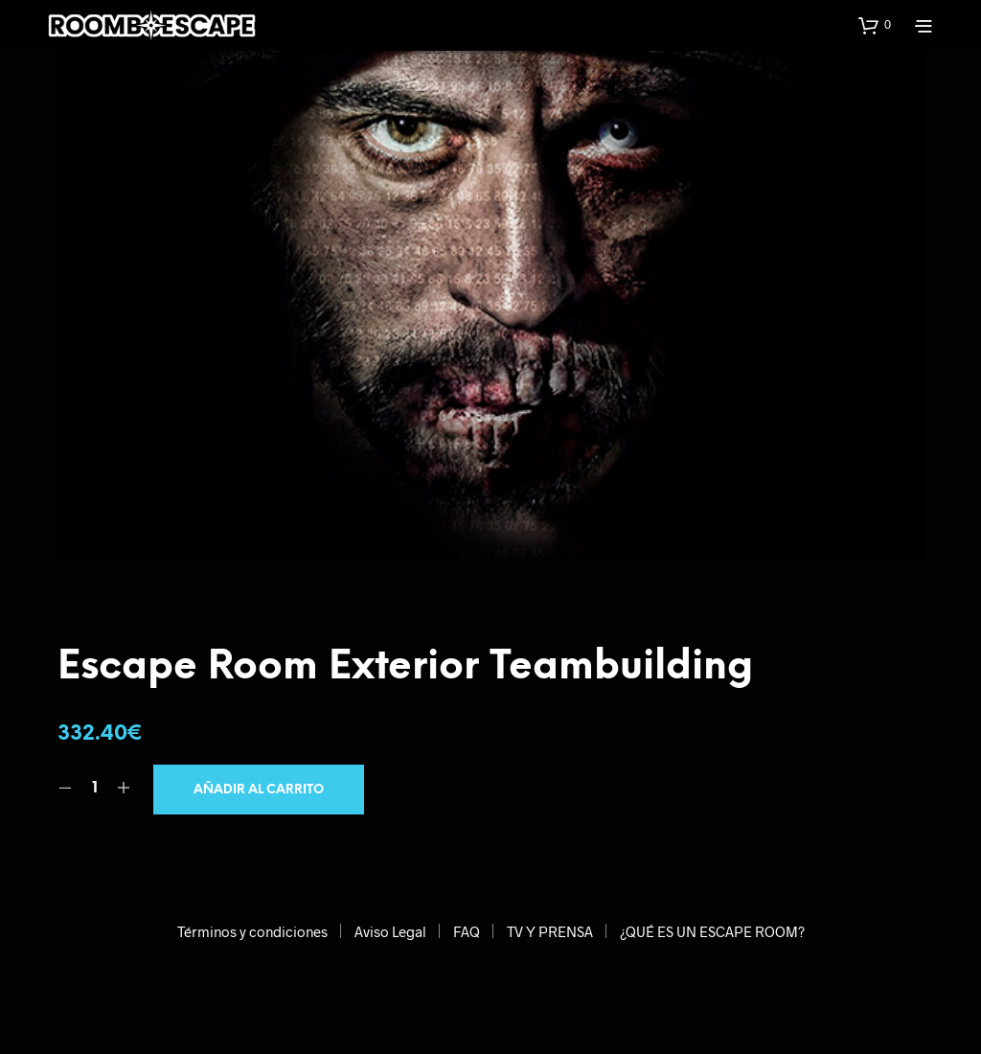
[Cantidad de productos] (94, 789)
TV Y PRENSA (550, 931)
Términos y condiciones (252, 931)
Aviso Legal (390, 931)
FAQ (466, 931)
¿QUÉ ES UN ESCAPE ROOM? (712, 931)
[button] (874, 24)
